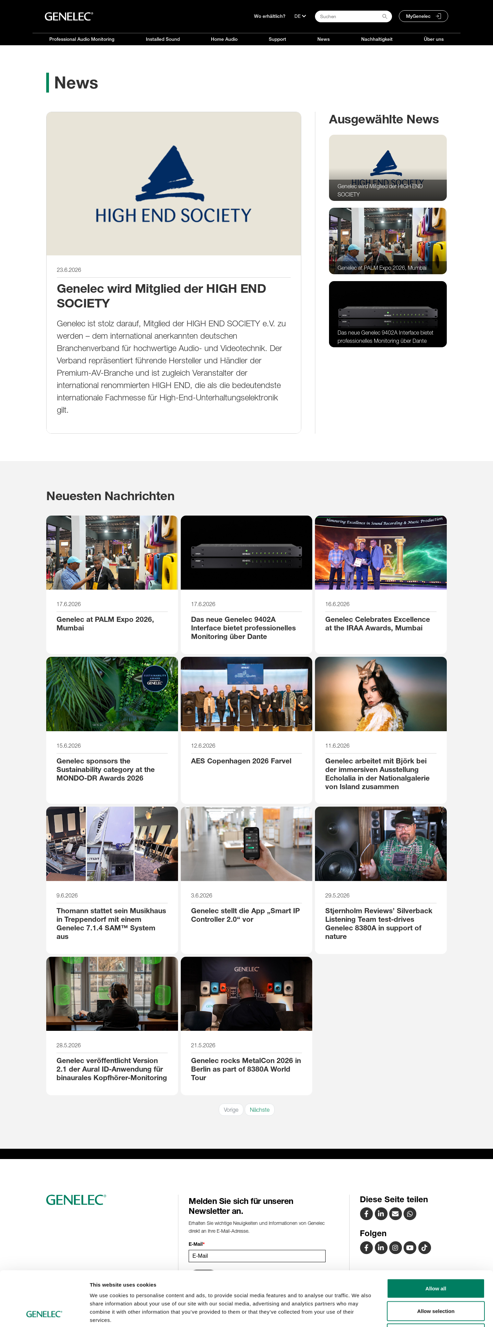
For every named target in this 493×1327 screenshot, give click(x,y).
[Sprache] (300, 16)
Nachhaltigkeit (377, 39)
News (323, 39)
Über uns (434, 39)
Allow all (436, 1237)
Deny (436, 1282)
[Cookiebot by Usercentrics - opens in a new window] (44, 1313)
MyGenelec (418, 16)
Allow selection (435, 1260)
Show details (359, 1313)
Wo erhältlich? (270, 16)
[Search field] (353, 16)
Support (277, 39)
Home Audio (224, 39)
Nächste (259, 1109)
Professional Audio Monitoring (81, 39)
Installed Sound (163, 39)
